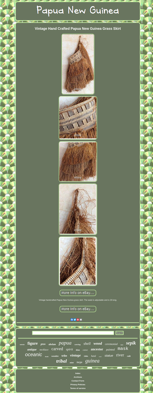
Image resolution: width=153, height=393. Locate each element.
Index (77, 373)
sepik (131, 343)
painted (110, 349)
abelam (52, 344)
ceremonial (111, 344)
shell (87, 344)
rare (100, 356)
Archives (78, 377)
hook (47, 356)
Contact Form (78, 381)
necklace (44, 349)
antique (32, 349)
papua (65, 343)
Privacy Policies (77, 384)
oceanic (33, 354)
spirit (69, 349)
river (120, 355)
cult (129, 356)
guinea (92, 361)
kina (78, 350)
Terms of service (77, 388)
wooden (55, 356)
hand (93, 356)
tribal (61, 361)
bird (122, 345)
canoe (85, 350)
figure (32, 343)
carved (57, 348)
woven (22, 344)
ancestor (97, 349)
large (79, 362)
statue (109, 355)
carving (77, 344)
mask (123, 348)
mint (72, 362)
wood (98, 343)
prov (43, 344)
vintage (75, 355)
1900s (86, 356)
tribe (64, 355)
